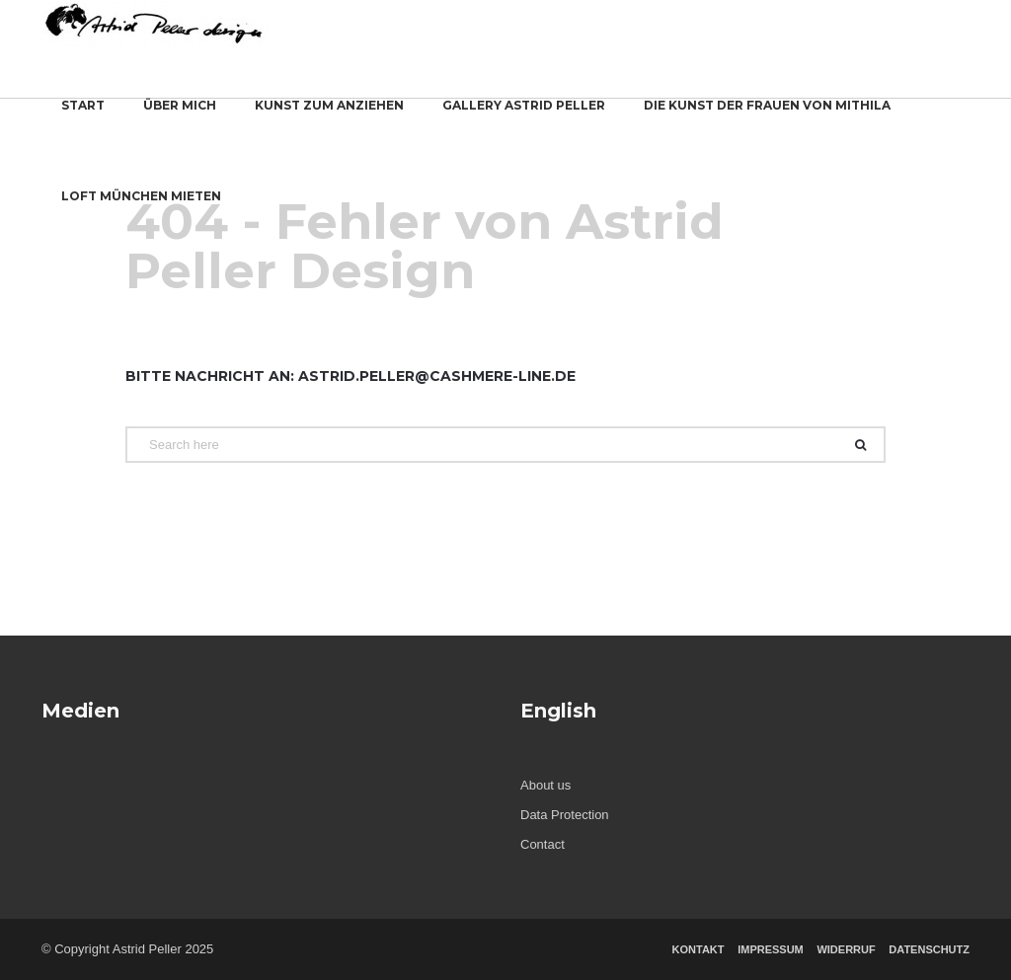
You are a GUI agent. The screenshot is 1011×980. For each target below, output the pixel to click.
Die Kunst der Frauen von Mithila (767, 118)
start (83, 118)
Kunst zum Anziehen (329, 118)
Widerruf (846, 949)
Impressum (771, 949)
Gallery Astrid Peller (523, 118)
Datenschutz (929, 949)
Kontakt (698, 949)
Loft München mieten (141, 208)
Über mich (179, 118)
